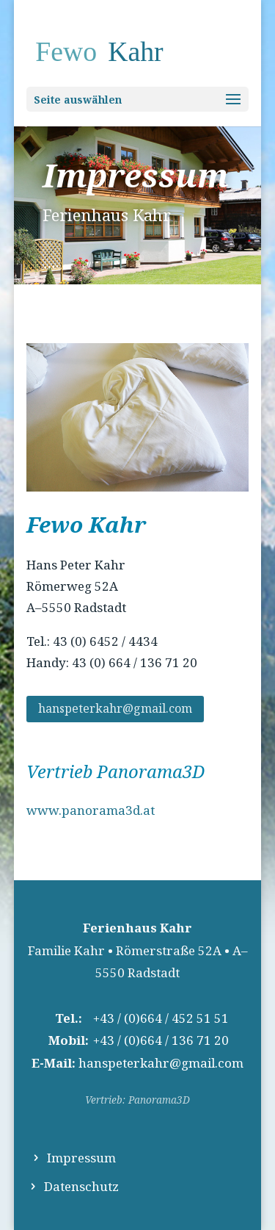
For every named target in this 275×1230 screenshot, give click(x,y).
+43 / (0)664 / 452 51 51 (161, 1018)
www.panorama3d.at (90, 810)
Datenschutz (81, 1186)
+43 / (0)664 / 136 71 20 (161, 1040)
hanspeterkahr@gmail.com (115, 708)
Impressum (81, 1157)
